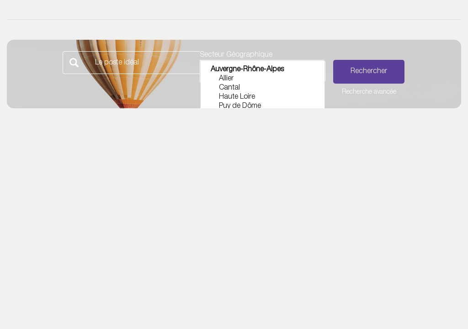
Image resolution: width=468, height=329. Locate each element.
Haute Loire (262, 97)
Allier (262, 79)
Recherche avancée (369, 92)
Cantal (262, 88)
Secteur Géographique (236, 55)
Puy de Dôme (262, 106)
